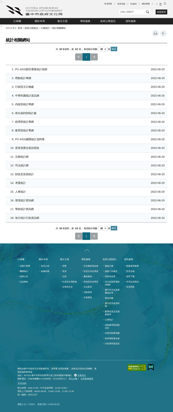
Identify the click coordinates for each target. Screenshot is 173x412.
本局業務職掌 (87, 378)
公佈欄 (17, 21)
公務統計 (45, 28)
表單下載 (130, 276)
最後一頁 (94, 57)
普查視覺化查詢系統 (86, 148)
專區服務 (85, 21)
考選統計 (86, 183)
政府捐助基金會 (112, 338)
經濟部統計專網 (86, 121)
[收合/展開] (86, 250)
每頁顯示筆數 (90, 49)
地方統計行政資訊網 (86, 218)
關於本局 (40, 21)
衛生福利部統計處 (86, 113)
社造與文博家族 (69, 281)
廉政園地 (88, 276)
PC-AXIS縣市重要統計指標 (86, 69)
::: (1, 1)
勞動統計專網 (86, 78)
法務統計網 (86, 156)
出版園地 (88, 297)
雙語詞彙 (109, 298)
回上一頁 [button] (163, 33)
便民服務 (131, 21)
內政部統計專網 (86, 104)
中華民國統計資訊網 (86, 95)
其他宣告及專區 (91, 281)
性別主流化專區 (91, 271)
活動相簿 (88, 292)
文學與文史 (67, 287)
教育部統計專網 (86, 130)
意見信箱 (121, 4)
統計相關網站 (59, 28)
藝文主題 (62, 21)
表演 (64, 271)
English (133, 4)
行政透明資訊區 (112, 343)
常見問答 (108, 4)
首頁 (20, 28)
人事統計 (86, 191)
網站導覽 (146, 4)
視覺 (64, 266)
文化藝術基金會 (91, 266)
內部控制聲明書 (112, 333)
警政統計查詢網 (86, 209)
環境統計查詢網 (86, 200)
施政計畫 (109, 266)
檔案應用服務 (132, 266)
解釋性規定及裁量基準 (112, 313)
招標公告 (24, 276)
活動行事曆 (25, 266)
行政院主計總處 (86, 86)
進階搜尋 (161, 12)
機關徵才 (24, 271)
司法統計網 (86, 165)
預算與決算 (110, 276)
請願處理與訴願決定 (112, 326)
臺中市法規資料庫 (112, 304)
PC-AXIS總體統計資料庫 (86, 139)
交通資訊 (81, 375)
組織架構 (45, 271)
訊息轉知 (24, 281)
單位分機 (73, 378)
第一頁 (78, 57)
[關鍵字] (132, 12)
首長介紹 (45, 266)
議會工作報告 (111, 271)
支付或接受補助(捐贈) (112, 283)
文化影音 (88, 287)
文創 (64, 276)
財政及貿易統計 (86, 174)
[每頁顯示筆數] (103, 49)
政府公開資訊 (108, 21)
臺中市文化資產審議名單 (112, 291)
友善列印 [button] (155, 33)
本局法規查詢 (132, 281)
